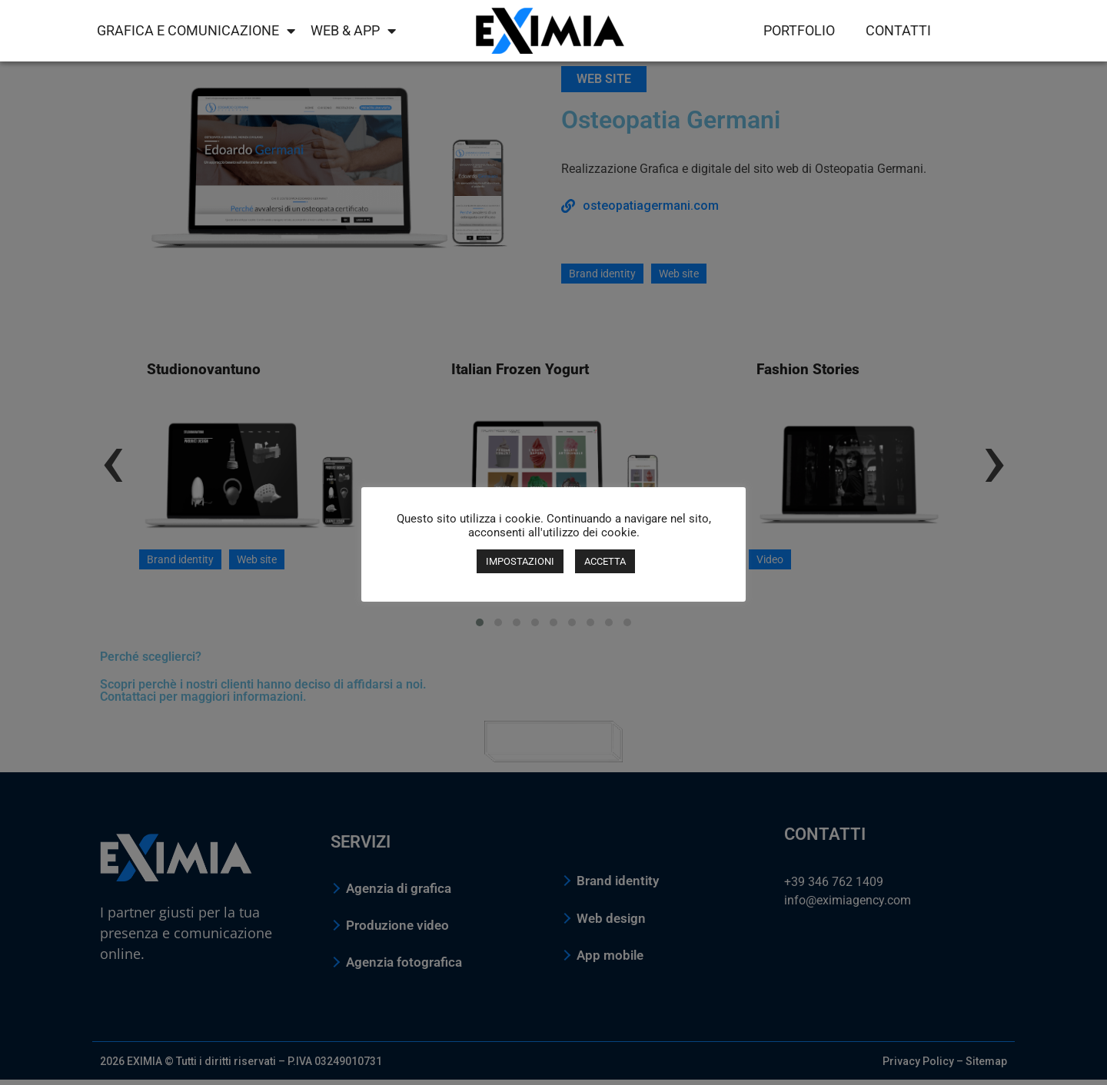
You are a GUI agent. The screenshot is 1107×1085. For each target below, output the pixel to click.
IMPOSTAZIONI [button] (520, 561)
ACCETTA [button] (605, 561)
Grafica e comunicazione (196, 30)
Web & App (353, 30)
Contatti (898, 30)
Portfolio (799, 30)
